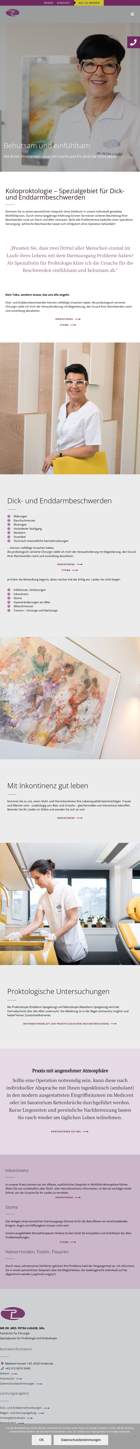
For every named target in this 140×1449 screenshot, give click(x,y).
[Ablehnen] (135, 1436)
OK (41, 1440)
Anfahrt (4, 1373)
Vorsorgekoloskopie (12, 1418)
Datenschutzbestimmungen (17, 1383)
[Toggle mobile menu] (133, 14)
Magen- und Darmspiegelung (18, 1413)
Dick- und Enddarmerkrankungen (21, 1407)
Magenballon (8, 1423)
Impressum (7, 1378)
